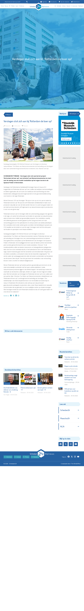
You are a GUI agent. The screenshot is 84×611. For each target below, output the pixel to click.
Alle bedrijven (74, 113)
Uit (55, 6)
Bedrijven (81, 6)
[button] (60, 143)
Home (2, 6)
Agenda (44, 2)
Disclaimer (35, 457)
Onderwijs (21, 6)
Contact (17, 457)
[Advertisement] (28, 313)
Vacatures (53, 2)
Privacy (26, 457)
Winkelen (59, 6)
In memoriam (74, 6)
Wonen (64, 6)
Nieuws (6, 6)
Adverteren (75, 2)
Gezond (68, 6)
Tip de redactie (64, 2)
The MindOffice (75, 464)
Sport (17, 6)
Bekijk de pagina (66, 139)
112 (9, 6)
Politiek (13, 6)
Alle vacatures (74, 284)
